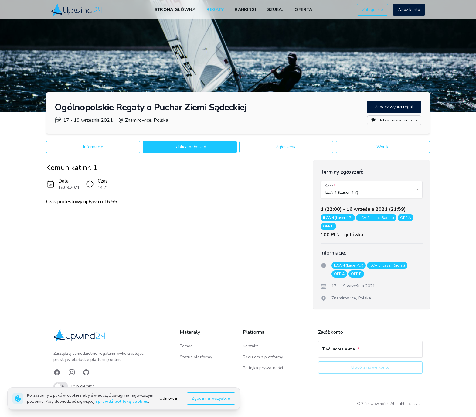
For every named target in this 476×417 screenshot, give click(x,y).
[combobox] (325, 193)
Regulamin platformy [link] (263, 357)
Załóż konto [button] (409, 9)
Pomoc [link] (186, 346)
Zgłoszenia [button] (286, 147)
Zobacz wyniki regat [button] (394, 107)
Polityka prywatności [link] (263, 368)
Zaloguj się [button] (372, 9)
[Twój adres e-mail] (370, 352)
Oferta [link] (303, 9)
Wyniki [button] (382, 147)
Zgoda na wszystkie (211, 398)
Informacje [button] (93, 147)
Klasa (329, 185)
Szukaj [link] (275, 9)
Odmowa (168, 398)
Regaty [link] (215, 9)
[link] (77, 9)
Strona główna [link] (175, 9)
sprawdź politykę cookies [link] (122, 401)
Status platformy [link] (196, 357)
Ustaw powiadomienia (394, 120)
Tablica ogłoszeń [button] (190, 147)
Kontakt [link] (250, 346)
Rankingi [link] (245, 9)
